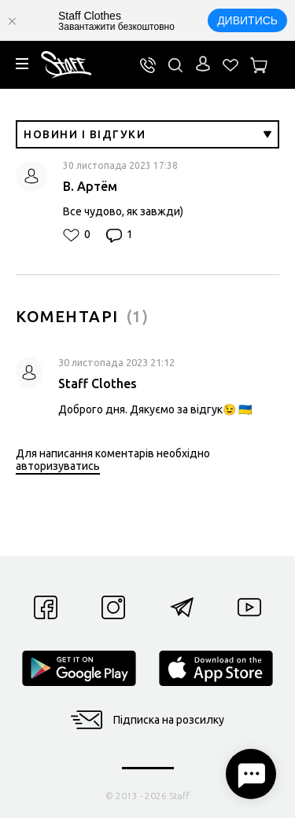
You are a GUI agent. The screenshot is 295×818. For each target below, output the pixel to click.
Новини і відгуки (147, 134)
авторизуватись (58, 466)
